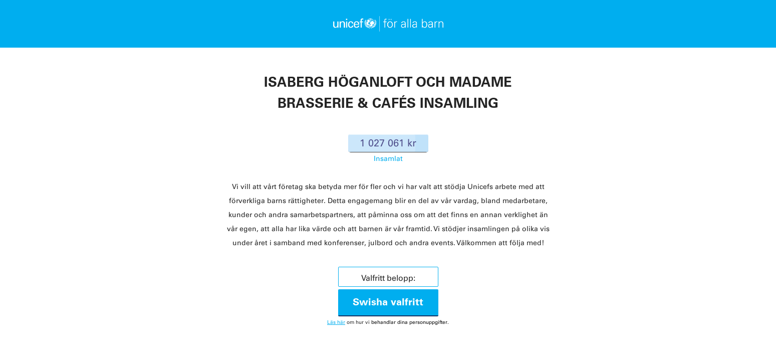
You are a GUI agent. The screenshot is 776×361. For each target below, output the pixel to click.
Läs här (336, 322)
